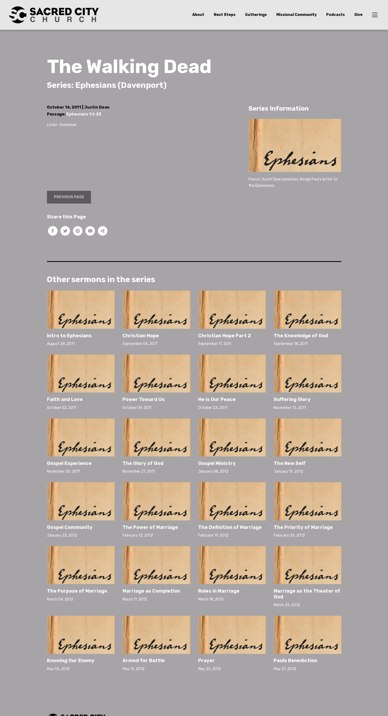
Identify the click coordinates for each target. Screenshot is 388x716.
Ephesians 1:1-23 (83, 114)
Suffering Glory (292, 399)
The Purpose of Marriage (77, 591)
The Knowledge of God (301, 336)
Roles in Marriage (218, 591)
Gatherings (256, 14)
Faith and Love (65, 399)
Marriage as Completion (151, 591)
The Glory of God (143, 463)
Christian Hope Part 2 (224, 336)
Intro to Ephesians (69, 336)
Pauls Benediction (295, 660)
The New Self (290, 463)
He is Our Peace (217, 399)
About (198, 14)
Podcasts (335, 14)
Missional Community (296, 14)
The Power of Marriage (150, 527)
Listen (52, 125)
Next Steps (225, 14)
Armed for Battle (144, 660)
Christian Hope (141, 336)
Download (68, 125)
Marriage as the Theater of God (307, 594)
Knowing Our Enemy (70, 660)
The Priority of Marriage (303, 527)
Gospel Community (70, 527)
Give (358, 14)
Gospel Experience (69, 463)
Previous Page (69, 197)
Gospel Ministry (217, 463)
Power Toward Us (144, 399)
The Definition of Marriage (230, 527)
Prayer (206, 660)
